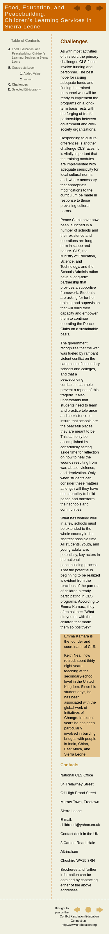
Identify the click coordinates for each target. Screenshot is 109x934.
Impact (28, 79)
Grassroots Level (23, 67)
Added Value (32, 73)
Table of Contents (25, 40)
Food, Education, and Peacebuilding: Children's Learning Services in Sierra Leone (30, 55)
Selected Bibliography (26, 89)
